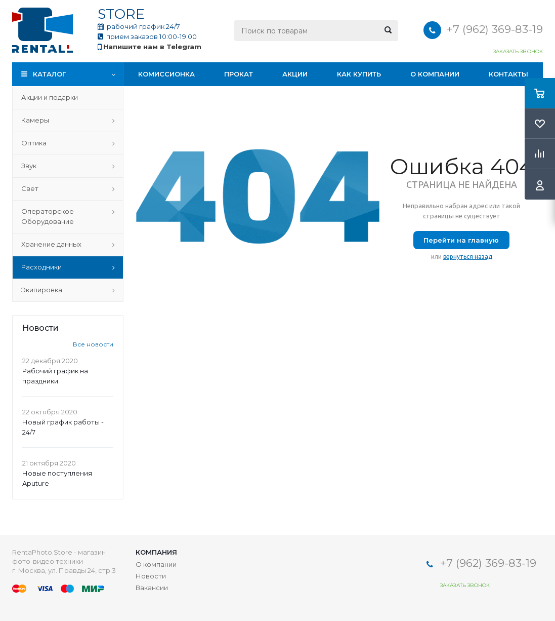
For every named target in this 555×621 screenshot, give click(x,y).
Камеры (35, 120)
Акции (295, 74)
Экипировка (41, 290)
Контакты (508, 74)
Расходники (41, 267)
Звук (28, 166)
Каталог (49, 74)
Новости (151, 576)
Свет (29, 188)
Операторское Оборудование (47, 216)
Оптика (34, 143)
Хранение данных (51, 244)
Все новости (93, 344)
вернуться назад (467, 256)
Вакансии (152, 588)
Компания (156, 552)
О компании (434, 74)
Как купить (359, 74)
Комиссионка (166, 74)
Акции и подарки (49, 97)
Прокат (238, 74)
